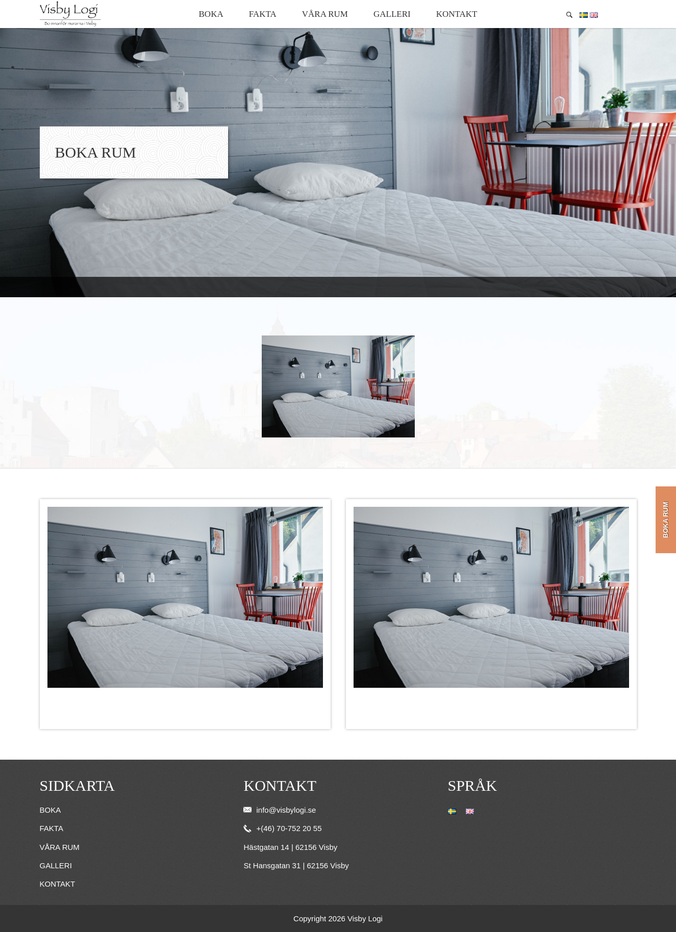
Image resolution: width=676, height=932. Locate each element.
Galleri (392, 14)
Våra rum (325, 14)
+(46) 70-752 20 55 (282, 828)
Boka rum (665, 520)
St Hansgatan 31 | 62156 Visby (295, 865)
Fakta (263, 14)
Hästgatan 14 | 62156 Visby (290, 847)
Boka (211, 14)
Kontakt (457, 14)
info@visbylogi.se (279, 810)
